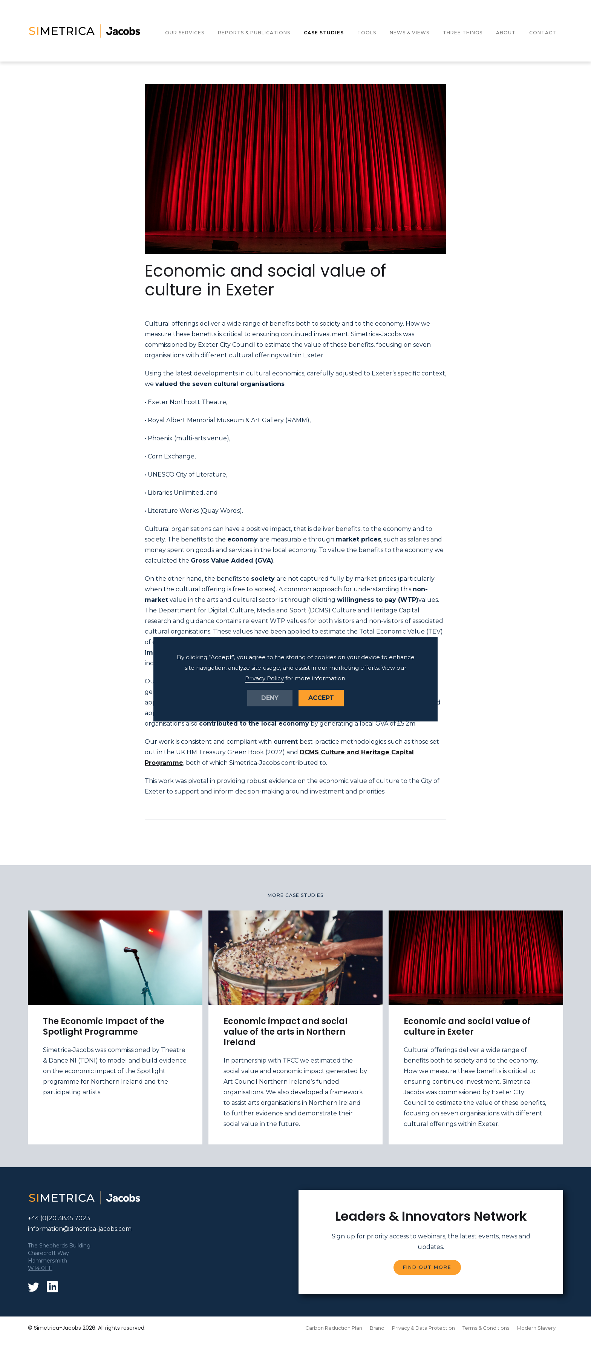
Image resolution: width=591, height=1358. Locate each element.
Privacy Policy (264, 678)
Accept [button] (321, 697)
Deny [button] (270, 697)
